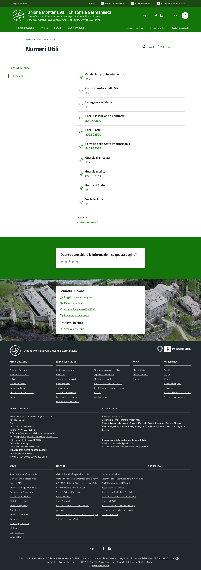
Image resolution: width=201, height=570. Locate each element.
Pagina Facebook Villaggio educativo (118, 510)
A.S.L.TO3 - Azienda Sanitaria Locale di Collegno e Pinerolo (83, 483)
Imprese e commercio (104, 374)
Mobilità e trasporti (102, 379)
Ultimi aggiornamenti (19, 523)
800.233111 (93, 176)
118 (87, 107)
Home (28, 39)
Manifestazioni (139, 370)
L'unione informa (140, 374)
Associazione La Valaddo (113, 487)
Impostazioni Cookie (19, 514)
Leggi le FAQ (16, 483)
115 (87, 204)
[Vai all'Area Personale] (170, 3)
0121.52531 (19, 419)
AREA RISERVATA (99, 565)
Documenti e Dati (18, 383)
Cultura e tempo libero (66, 397)
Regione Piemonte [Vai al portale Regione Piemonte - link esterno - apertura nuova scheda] (20, 3)
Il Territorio (168, 379)
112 (87, 79)
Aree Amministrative (19, 374)
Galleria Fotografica (172, 383)
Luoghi (167, 374)
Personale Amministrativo (22, 392)
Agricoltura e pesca (65, 370)
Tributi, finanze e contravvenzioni (109, 388)
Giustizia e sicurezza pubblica (107, 370)
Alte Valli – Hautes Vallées (68, 519)
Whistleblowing (17, 537)
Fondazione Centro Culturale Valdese (119, 496)
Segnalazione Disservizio (21, 492)
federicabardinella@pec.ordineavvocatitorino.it (128, 446)
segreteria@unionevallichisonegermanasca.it (37, 436)
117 (87, 162)
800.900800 (93, 120)
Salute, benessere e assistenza (108, 383)
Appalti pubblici (63, 383)
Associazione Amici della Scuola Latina (119, 492)
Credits (13, 519)
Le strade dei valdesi (111, 474)
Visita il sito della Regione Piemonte (72, 474)
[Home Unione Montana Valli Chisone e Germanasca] (62, 16)
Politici (13, 397)
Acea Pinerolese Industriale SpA (71, 487)
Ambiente (60, 374)
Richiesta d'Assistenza (20, 496)
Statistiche (15, 528)
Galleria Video (170, 388)
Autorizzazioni (62, 388)
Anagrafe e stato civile (66, 379)
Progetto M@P (109, 501)
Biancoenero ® (111, 562)
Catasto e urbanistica (66, 392)
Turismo (97, 392)
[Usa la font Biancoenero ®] (112, 3)
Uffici (12, 379)
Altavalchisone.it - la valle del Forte (72, 505)
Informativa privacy (19, 505)
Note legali (15, 510)
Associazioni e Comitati (174, 397)
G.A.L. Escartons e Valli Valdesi (116, 483)
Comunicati (138, 379)
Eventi (167, 370)
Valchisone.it (62, 510)
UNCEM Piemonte (110, 514)
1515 (88, 93)
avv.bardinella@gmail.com (120, 443)
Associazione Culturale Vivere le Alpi (118, 505)
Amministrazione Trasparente (23, 474)
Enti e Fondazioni (18, 388)
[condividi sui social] (148, 47)
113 (87, 190)
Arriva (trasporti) (63, 501)
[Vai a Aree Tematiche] (140, 3)
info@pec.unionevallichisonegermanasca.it (35, 433)
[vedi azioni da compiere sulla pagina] (163, 47)
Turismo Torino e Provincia (68, 492)
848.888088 (93, 148)
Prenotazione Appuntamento (23, 487)
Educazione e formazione (67, 401)
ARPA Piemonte (63, 496)
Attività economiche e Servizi (177, 392)
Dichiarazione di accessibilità (23, 478)
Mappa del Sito (17, 532)
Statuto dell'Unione (19, 501)
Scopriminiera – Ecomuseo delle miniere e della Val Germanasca (131, 478)
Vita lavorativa (100, 397)
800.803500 (93, 134)
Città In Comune (166, 558)
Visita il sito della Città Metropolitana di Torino (77, 478)
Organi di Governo (18, 370)
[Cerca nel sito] (185, 15)
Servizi (37, 39)
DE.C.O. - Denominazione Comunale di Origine (77, 514)
